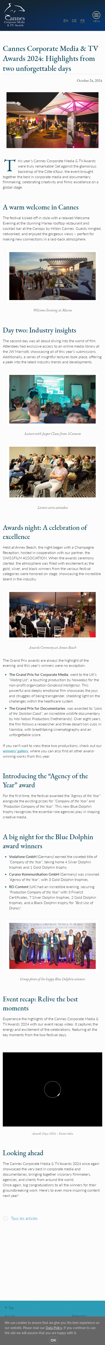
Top (9, 1308)
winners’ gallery (15, 751)
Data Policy (54, 1328)
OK (53, 1340)
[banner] (52, 15)
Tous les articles (20, 1218)
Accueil (10, 1316)
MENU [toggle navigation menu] (96, 21)
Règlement (79, 1316)
